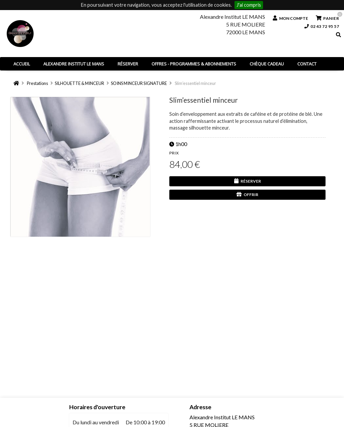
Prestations (37, 83)
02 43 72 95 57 (321, 26)
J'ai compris (248, 5)
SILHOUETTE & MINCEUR (79, 83)
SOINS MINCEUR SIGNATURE (139, 83)
